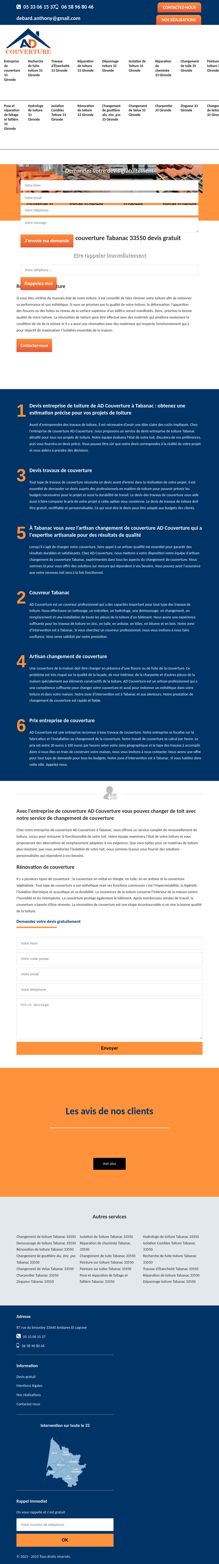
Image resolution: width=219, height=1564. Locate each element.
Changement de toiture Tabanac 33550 (46, 1236)
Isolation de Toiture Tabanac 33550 (106, 1236)
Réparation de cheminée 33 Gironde (163, 68)
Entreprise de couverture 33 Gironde (12, 70)
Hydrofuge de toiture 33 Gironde (35, 113)
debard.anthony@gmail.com (48, 18)
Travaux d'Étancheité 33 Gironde (60, 65)
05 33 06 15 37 (39, 7)
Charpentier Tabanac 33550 (37, 1275)
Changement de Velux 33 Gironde (138, 110)
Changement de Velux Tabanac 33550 (45, 1269)
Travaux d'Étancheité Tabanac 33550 (170, 1269)
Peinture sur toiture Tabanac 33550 (107, 1262)
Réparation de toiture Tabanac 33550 (171, 1275)
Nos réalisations (179, 19)
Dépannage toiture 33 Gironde (110, 65)
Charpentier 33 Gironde (163, 108)
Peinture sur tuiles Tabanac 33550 (105, 1269)
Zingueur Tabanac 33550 (35, 1281)
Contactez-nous (179, 7)
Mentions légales (29, 1385)
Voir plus (109, 1163)
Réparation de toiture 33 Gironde (85, 65)
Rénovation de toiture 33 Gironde (85, 110)
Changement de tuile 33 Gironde (189, 65)
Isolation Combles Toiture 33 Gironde (58, 113)
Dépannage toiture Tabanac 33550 (169, 1281)
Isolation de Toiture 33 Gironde (137, 65)
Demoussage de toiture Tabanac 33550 (46, 1243)
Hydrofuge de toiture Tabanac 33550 (171, 1236)
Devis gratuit (26, 1376)
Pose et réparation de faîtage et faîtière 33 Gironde (11, 117)
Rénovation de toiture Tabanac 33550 (45, 1249)
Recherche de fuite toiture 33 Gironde (35, 68)
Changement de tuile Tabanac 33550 (108, 1256)
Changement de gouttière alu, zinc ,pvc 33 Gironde (111, 113)
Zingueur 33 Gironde (189, 108)
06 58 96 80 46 (77, 7)
